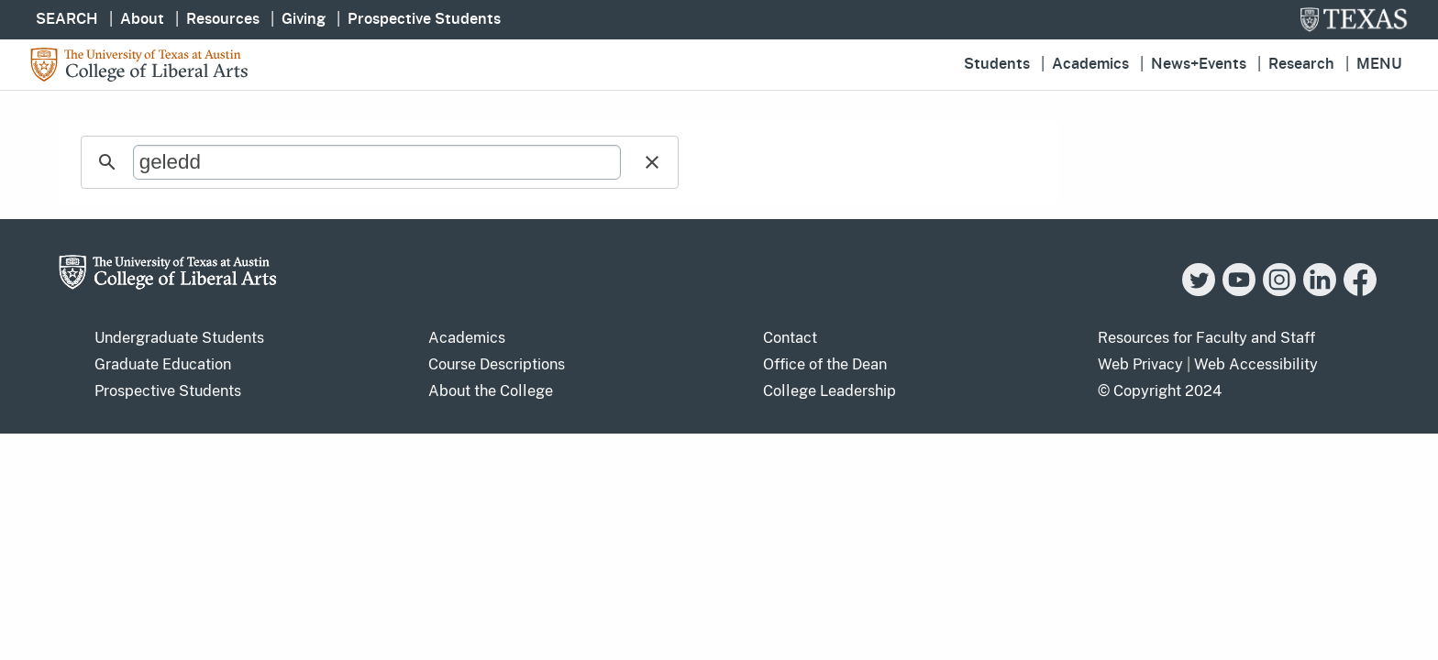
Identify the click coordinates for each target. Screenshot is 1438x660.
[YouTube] (1239, 291)
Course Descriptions (496, 364)
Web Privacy (1140, 364)
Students (997, 64)
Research (1301, 64)
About (142, 19)
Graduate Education (162, 364)
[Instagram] (1279, 291)
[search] (377, 162)
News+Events (1198, 64)
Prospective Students (424, 19)
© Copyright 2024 (1160, 391)
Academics (1090, 64)
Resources (223, 19)
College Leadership (829, 391)
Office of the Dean (825, 364)
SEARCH (67, 19)
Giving (304, 19)
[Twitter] (1198, 291)
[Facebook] (1360, 291)
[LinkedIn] (1320, 291)
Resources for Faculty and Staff (1206, 337)
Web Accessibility (1256, 364)
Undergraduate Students (179, 337)
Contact (790, 337)
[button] (652, 162)
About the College (490, 391)
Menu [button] (1379, 64)
